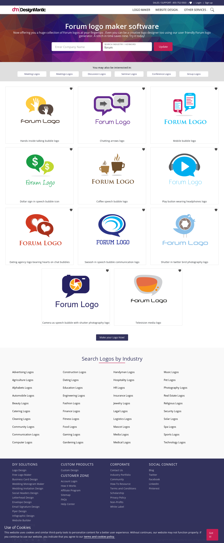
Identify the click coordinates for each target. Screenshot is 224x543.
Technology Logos (175, 441)
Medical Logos (122, 441)
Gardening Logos (73, 441)
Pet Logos (170, 379)
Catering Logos (21, 410)
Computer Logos (22, 441)
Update (163, 46)
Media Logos (121, 433)
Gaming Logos (71, 433)
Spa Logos (170, 426)
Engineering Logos (74, 395)
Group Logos (194, 73)
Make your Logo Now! (112, 336)
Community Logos (23, 426)
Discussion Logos (97, 73)
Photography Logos (175, 387)
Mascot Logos (121, 426)
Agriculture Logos (22, 379)
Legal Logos (120, 410)
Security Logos (172, 410)
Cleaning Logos (21, 418)
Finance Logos (71, 410)
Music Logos (171, 371)
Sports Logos (171, 433)
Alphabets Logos (22, 387)
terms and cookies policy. (99, 536)
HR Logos (119, 387)
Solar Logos (171, 418)
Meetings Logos (64, 73)
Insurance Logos (123, 395)
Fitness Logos (71, 418)
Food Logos (70, 426)
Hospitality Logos (123, 379)
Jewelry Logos (121, 402)
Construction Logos (74, 371)
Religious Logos (173, 402)
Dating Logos (71, 379)
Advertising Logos (23, 371)
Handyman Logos (124, 371)
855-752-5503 (179, 2)
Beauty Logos (20, 402)
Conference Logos (161, 73)
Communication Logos (25, 433)
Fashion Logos (71, 402)
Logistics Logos (122, 418)
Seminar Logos (129, 73)
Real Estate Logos (174, 395)
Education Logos (73, 387)
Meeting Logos (32, 73)
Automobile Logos (23, 395)
